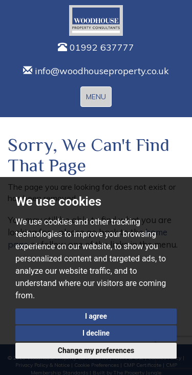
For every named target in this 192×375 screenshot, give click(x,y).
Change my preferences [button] (96, 350)
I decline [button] (96, 333)
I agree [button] (96, 316)
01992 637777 (96, 47)
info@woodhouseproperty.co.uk (96, 71)
